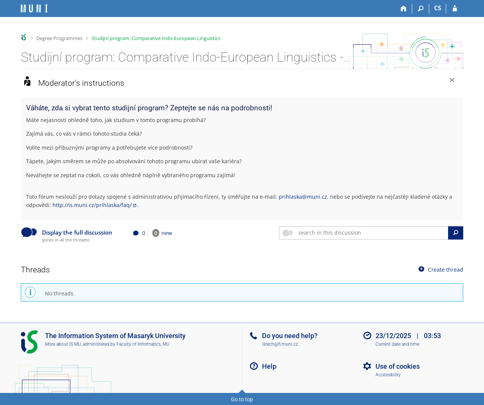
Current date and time (397, 344)
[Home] (403, 9)
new (162, 233)
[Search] (420, 9)
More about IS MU (63, 344)
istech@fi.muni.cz (280, 344)
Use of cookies (397, 366)
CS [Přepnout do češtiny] (437, 8)
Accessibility (388, 374)
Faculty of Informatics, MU (142, 344)
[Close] (452, 80)
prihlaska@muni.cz (303, 196)
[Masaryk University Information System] (34, 8)
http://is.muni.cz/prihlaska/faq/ (92, 205)
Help (269, 366)
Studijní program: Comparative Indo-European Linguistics (156, 38)
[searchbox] (371, 233)
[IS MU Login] (454, 9)
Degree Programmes (59, 38)
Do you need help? (290, 336)
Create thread (440, 269)
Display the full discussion (77, 233)
